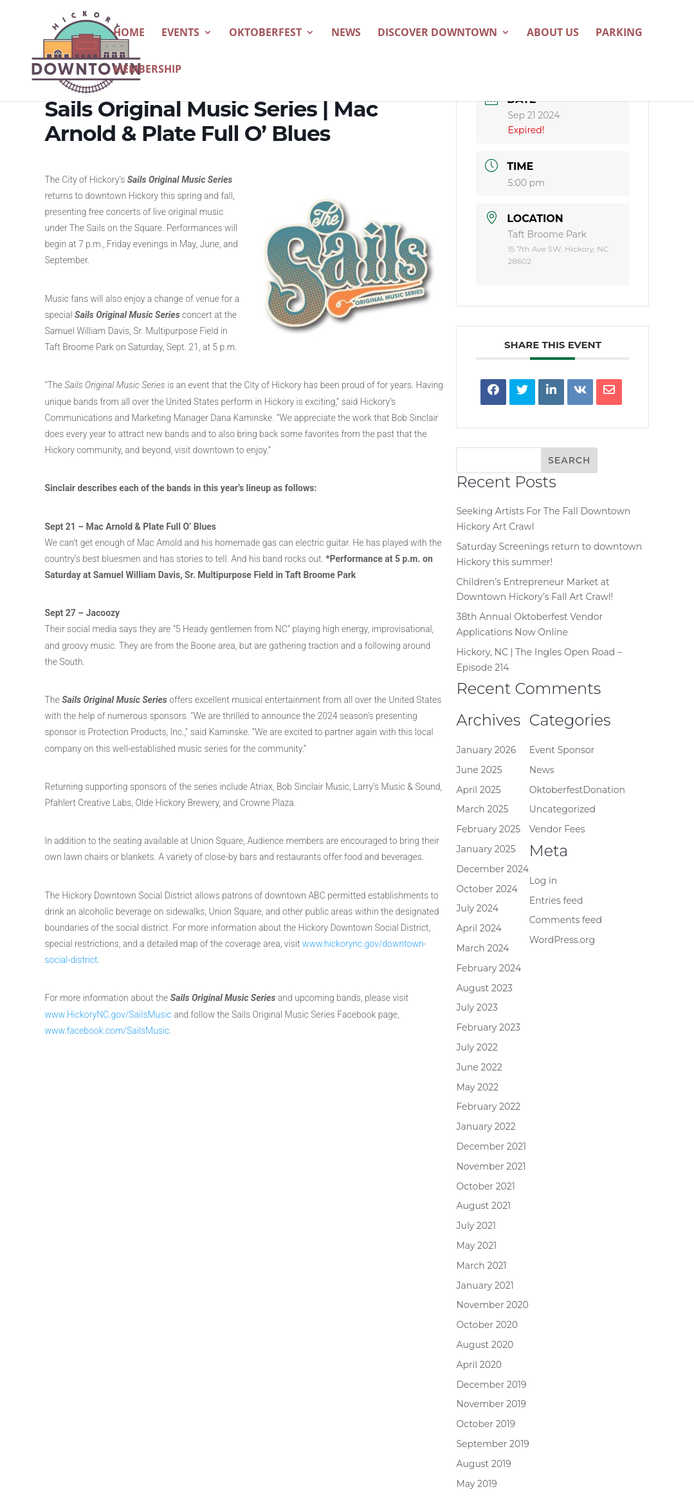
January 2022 (485, 1126)
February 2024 (488, 968)
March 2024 (482, 948)
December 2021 (491, 1146)
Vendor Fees (557, 829)
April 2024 (478, 928)
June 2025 (479, 770)
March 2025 (482, 809)
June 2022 (479, 1067)
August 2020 (484, 1345)
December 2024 (492, 869)
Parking (619, 33)
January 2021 (484, 1285)
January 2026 (486, 750)
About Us (553, 33)
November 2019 (491, 1404)
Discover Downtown (437, 33)
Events (180, 33)
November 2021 (490, 1166)
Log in (543, 880)
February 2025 (488, 829)
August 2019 (483, 1464)
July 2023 (476, 1007)
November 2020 (492, 1305)
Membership (147, 70)
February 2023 (488, 1027)
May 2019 (476, 1484)
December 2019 (491, 1384)
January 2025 (485, 849)
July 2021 (476, 1225)
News (346, 33)
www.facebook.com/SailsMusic (107, 1030)
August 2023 (484, 988)
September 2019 (492, 1444)
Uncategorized (562, 809)
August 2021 (483, 1205)
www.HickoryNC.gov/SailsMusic (108, 1014)
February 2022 (488, 1106)
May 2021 (476, 1245)
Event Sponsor (561, 750)
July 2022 (476, 1047)
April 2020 (479, 1364)
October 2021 (485, 1186)
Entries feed (556, 900)
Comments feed (565, 920)
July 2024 (477, 908)
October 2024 (486, 889)
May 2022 (477, 1087)
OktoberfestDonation (577, 790)
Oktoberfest (265, 33)
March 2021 (481, 1265)
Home (129, 33)
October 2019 (485, 1424)
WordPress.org (562, 940)
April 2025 (478, 790)
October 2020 (487, 1325)
